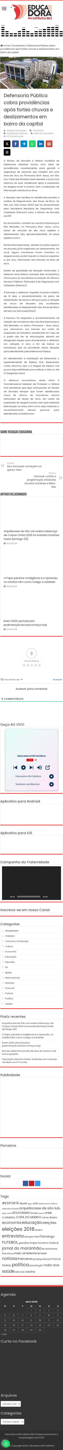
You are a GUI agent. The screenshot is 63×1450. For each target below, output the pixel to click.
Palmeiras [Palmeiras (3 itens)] (25, 1259)
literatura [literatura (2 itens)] (8, 1253)
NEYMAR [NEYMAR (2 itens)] (42, 1253)
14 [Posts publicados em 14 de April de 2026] (23, 1320)
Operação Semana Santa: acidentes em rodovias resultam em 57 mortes (29, 1061)
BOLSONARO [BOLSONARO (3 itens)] (21, 1213)
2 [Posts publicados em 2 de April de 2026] (40, 1310)
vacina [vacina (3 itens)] (30, 1272)
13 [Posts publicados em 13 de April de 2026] (14, 1320)
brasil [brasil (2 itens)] (34, 1213)
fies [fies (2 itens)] (37, 1236)
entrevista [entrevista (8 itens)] (13, 1236)
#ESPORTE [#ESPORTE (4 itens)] (10, 1203)
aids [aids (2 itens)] (35, 1203)
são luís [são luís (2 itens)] (20, 1272)
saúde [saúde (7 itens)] (8, 1271)
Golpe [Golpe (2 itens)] (33, 1243)
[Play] (23, 767)
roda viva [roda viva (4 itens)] (51, 1265)
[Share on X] (7, 143)
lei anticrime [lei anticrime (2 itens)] (49, 1248)
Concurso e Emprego (17, 941)
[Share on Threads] (7, 152)
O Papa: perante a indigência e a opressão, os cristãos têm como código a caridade (27, 1036)
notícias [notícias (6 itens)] (9, 1258)
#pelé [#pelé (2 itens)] (23, 1203)
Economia (10, 951)
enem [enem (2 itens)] (39, 1230)
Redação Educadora (17, 130)
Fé (6, 967)
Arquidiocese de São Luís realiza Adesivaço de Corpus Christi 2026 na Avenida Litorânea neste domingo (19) (31, 535)
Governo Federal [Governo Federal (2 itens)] (48, 1243)
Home (5, 45)
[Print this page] (49, 143)
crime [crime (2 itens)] (45, 1217)
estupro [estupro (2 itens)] (29, 1236)
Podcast (9, 988)
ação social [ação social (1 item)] (7, 1213)
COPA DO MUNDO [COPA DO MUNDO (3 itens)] (28, 1217)
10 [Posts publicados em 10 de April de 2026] (49, 1315)
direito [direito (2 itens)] (53, 1217)
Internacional (12, 977)
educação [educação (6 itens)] (32, 1222)
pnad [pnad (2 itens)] (36, 1259)
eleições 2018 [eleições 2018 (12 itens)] (18, 1229)
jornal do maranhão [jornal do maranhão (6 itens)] (21, 1248)
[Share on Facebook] (15, 143)
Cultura (9, 946)
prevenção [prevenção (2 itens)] (36, 1265)
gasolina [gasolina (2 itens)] (24, 1243)
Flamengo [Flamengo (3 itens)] (47, 1236)
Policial (9, 993)
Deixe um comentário (44, 133)
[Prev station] (31, 767)
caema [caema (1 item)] (41, 1213)
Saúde (8, 1003)
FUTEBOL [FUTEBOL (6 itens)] (10, 1242)
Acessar (57, 679)
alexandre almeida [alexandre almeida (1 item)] (10, 1208)
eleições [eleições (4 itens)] (49, 1222)
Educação (10, 956)
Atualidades (18, 45)
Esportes (10, 962)
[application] (31, 883)
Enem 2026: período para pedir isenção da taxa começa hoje (21, 1044)
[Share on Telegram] (23, 143)
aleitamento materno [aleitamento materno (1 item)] (48, 1203)
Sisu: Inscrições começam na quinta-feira (24, 467)
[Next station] (15, 767)
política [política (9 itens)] (20, 1265)
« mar (4, 1334)
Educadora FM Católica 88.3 (20, 1434)
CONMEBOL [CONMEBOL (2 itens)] (8, 1217)
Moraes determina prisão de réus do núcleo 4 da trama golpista (29, 1052)
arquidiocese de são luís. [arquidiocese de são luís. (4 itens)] (40, 1208)
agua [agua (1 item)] (30, 1203)
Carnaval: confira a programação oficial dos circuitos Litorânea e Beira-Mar (39, 480)
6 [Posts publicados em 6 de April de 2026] (13, 1315)
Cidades (10, 936)
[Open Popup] (47, 767)
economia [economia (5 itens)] (11, 1222)
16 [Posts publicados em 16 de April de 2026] (40, 1320)
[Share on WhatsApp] (32, 143)
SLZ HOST (40, 1437)
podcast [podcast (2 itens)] (45, 1259)
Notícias (23, 133)
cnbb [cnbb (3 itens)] (48, 1213)
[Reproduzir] (6, 896)
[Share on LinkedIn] (40, 143)
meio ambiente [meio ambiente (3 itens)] (25, 1253)
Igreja (8, 972)
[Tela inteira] (56, 896)
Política (9, 998)
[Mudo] (51, 896)
